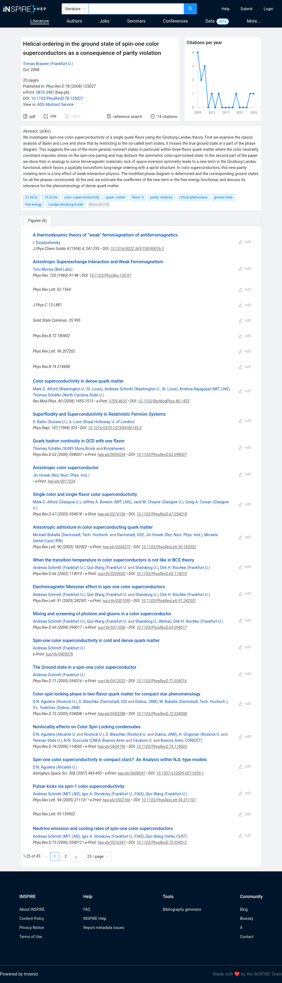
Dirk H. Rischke (173, 567)
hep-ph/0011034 (61, 481)
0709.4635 (118, 401)
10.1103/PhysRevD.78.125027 (57, 98)
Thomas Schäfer (47, 395)
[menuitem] (226, 9)
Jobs (104, 21)
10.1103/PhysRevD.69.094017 (161, 627)
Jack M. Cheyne (147, 502)
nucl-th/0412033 (111, 681)
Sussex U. (57, 422)
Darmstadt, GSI (130, 535)
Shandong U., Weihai (152, 621)
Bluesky (246, 918)
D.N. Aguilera (44, 701)
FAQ (86, 909)
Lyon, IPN (54, 541)
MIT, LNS (220, 389)
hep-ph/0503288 (111, 713)
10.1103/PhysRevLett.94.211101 (169, 800)
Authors (74, 21)
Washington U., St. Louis (80, 389)
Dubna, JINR (145, 701)
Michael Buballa (46, 535)
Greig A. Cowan (198, 502)
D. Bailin (40, 422)
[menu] (240, 9)
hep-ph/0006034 (111, 454)
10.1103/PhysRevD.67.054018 (162, 514)
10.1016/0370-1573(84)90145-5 (115, 428)
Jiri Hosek (41, 475)
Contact (246, 936)
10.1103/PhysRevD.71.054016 (161, 681)
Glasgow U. (69, 502)
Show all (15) (99, 204)
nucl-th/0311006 (111, 627)
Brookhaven (114, 448)
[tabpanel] (141, 546)
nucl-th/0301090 (116, 600)
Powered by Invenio (19, 974)
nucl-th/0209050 (111, 573)
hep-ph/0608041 (131, 773)
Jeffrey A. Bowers (97, 502)
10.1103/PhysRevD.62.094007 (162, 454)
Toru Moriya (43, 269)
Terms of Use (30, 936)
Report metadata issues (103, 927)
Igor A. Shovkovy (96, 794)
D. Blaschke (89, 701)
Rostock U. (66, 701)
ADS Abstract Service (55, 104)
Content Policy (31, 918)
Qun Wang (95, 567)
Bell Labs (63, 269)
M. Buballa (168, 701)
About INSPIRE (32, 909)
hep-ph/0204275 (116, 547)
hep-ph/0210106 (111, 514)
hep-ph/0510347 (111, 842)
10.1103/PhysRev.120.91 (110, 275)
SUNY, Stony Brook (79, 448)
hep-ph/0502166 (116, 800)
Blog (244, 909)
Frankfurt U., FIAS (127, 794)
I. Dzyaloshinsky (46, 242)
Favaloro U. (143, 740)
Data (210, 21)
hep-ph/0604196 (111, 746)
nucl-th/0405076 (59, 654)
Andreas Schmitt (118, 389)
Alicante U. (66, 734)
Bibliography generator (182, 909)
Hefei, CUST (176, 836)
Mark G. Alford (45, 389)
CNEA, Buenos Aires (108, 740)
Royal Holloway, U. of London (109, 422)
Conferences (175, 21)
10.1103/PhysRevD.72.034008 (162, 713)
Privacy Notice (31, 927)
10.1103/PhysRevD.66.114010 (161, 573)
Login (268, 9)
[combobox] (136, 8)
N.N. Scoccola (76, 740)
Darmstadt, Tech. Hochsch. (86, 535)
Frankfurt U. (61, 63)
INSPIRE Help (94, 918)
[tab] (39, 220)
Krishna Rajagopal (195, 389)
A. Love (75, 422)
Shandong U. (146, 567)
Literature (39, 21)
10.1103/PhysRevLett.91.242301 (168, 600)
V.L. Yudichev (44, 707)
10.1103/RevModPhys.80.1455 (163, 401)
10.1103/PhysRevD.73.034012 (162, 842)
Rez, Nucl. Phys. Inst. (70, 475)
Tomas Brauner (36, 63)
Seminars (136, 21)
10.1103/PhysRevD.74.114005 (162, 746)
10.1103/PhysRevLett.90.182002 (169, 547)
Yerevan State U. (47, 740)
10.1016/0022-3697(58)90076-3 (137, 248)
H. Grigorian (189, 734)
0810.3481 (45, 92)
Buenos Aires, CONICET (181, 740)
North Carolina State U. (83, 395)
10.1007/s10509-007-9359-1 (180, 773)
